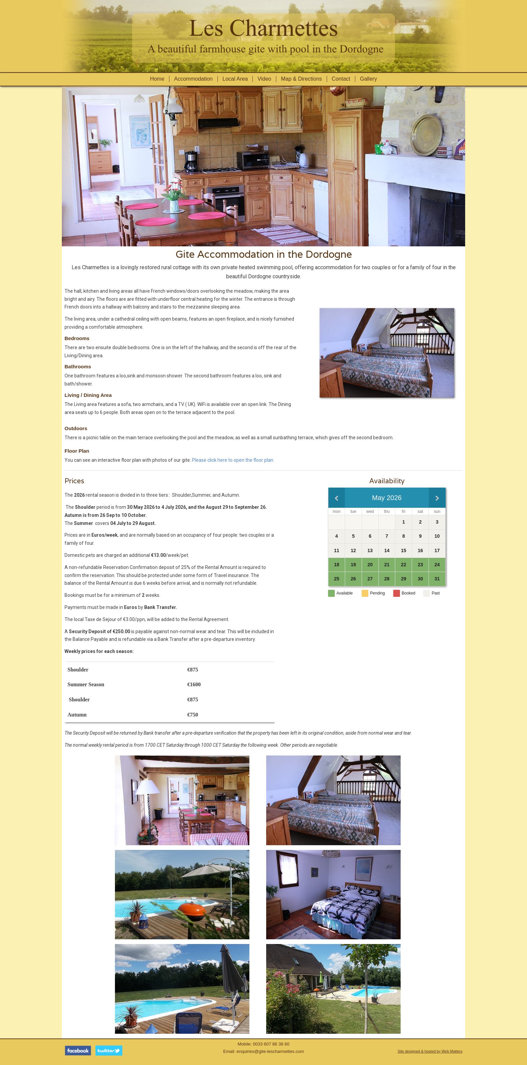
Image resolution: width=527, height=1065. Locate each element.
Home (157, 79)
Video (264, 79)
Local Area (235, 79)
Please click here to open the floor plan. (233, 460)
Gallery (368, 79)
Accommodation (193, 79)
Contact (341, 79)
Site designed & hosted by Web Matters (430, 1051)
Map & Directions (301, 79)
